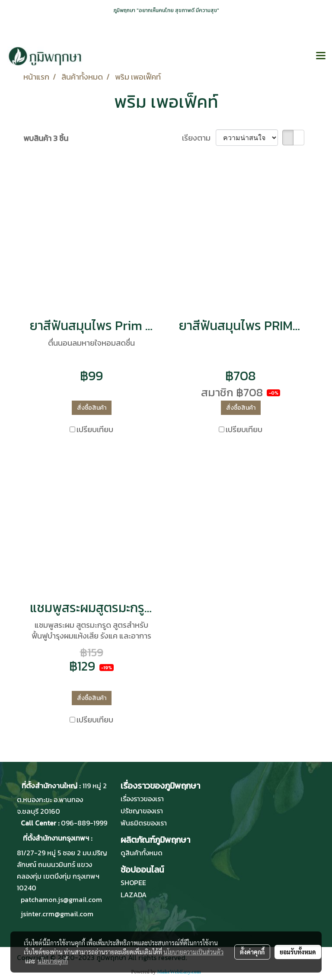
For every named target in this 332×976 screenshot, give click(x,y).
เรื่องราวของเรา (142, 798)
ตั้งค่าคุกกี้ (252, 952)
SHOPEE (133, 882)
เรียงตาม (199, 138)
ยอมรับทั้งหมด (298, 952)
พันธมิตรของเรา (144, 823)
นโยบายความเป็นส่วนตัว (193, 952)
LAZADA (134, 894)
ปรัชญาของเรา (142, 811)
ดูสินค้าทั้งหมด (142, 853)
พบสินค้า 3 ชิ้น (45, 138)
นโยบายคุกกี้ (53, 961)
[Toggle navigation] (320, 56)
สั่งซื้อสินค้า (91, 407)
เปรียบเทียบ (95, 429)
